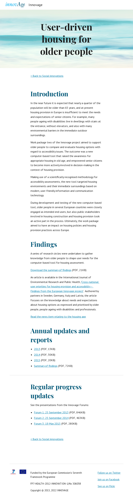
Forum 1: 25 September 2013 (51, 412)
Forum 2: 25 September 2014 (51, 418)
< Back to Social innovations (46, 76)
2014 (37, 354)
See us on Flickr (106, 486)
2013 (37, 349)
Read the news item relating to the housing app (58, 316)
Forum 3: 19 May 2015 (47, 423)
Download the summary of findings (50, 270)
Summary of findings (45, 366)
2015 (37, 360)
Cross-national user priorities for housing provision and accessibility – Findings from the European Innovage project (64, 286)
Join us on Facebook (108, 479)
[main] (66, 38)
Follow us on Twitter (109, 472)
